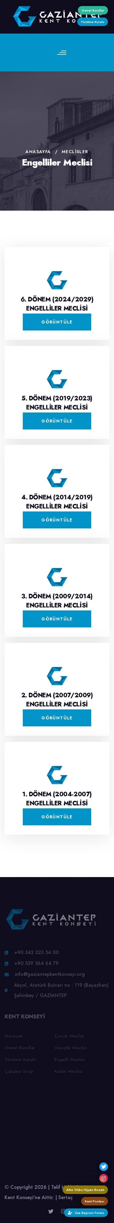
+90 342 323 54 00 (36, 953)
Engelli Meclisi (69, 1060)
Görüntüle (57, 322)
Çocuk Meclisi (69, 1037)
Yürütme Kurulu (20, 1060)
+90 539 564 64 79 (36, 964)
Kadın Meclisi (68, 1072)
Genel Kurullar (20, 1049)
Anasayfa (38, 152)
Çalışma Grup (19, 1072)
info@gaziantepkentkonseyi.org (50, 975)
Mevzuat (13, 1037)
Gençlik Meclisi (70, 1049)
